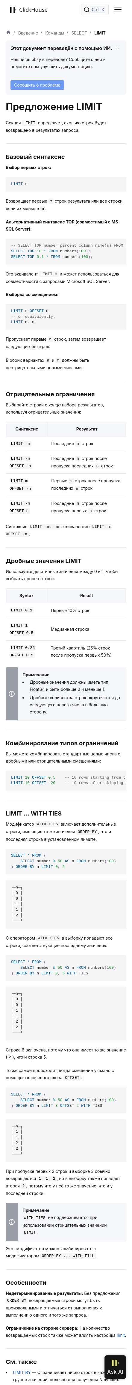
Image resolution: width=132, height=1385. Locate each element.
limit (121, 1335)
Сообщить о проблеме (37, 84)
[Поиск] (95, 9)
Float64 (37, 689)
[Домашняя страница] (8, 33)
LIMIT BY (22, 1372)
